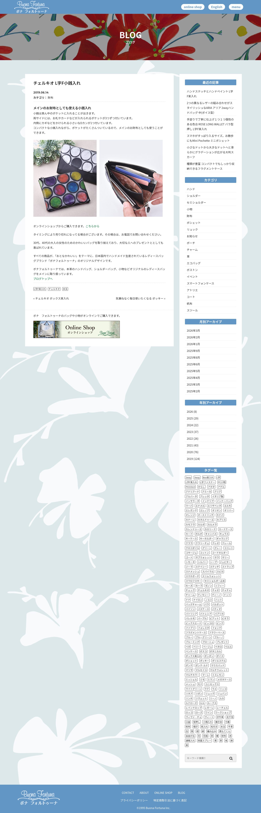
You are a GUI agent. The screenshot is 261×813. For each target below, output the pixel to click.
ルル (202, 703)
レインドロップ (193, 707)
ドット (227, 594)
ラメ (214, 688)
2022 (190, 438)
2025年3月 (193, 384)
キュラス (224, 533)
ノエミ (208, 599)
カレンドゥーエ (193, 529)
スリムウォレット (211, 576)
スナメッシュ (192, 571)
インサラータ (192, 501)
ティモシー (203, 594)
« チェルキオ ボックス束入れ (51, 298)
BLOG (181, 793)
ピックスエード (193, 623)
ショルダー (194, 196)
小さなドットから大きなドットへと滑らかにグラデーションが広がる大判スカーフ (210, 152)
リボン (198, 693)
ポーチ (191, 243)
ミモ (202, 679)
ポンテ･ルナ (201, 665)
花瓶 (205, 735)
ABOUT (144, 793)
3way (197, 477)
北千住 (229, 717)
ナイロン (197, 599)
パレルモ (190, 618)
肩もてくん (224, 731)
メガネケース (224, 679)
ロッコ (189, 712)
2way (188, 477)
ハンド (191, 189)
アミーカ (206, 491)
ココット (228, 548)
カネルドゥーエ (205, 519)
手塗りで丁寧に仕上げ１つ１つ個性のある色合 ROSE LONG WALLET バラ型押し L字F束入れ (210, 124)
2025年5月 (193, 371)
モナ (200, 684)
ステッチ (214, 566)
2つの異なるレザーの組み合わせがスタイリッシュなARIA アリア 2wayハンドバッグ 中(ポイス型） (210, 108)
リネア (189, 693)
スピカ (220, 571)
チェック (190, 590)
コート (191, 297)
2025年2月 (193, 391)
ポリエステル (219, 660)
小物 (189, 209)
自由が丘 (190, 735)
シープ (213, 562)
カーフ (189, 533)
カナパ (220, 515)
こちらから (92, 226)
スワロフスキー (193, 580)
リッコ (223, 688)
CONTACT (128, 793)
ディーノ (216, 594)
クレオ (215, 543)
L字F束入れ (39, 289)
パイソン (190, 609)
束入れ (204, 726)
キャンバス (211, 533)
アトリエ (192, 290)
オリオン (216, 510)
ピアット (214, 618)
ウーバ (189, 505)
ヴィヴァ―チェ (193, 717)
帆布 (189, 303)
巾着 (227, 721)
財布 (50, 97)
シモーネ (190, 562)
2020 (190, 452)
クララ (189, 543)
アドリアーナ (192, 491)
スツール (192, 310)
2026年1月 (193, 344)
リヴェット (201, 698)
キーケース (191, 538)
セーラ (198, 585)
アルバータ (191, 496)
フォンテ (216, 627)
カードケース (225, 529)
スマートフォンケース (200, 283)
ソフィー (219, 585)
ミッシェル (191, 679)
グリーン (206, 548)
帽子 (195, 726)
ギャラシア (222, 538)
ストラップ (227, 566)
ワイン (208, 712)
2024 (190, 425)
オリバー (228, 510)
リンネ (189, 698)
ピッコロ (208, 623)
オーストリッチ (205, 515)
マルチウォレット (219, 670)
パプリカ (219, 613)
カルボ (201, 524)
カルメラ (212, 524)
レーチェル (222, 707)
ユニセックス (212, 684)
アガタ (211, 486)
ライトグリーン (193, 688)
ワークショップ (223, 712)
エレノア (204, 510)
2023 (190, 432)
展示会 (218, 721)
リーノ (213, 698)
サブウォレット (203, 557)
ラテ (206, 688)
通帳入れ (190, 740)
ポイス (220, 656)
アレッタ (204, 496)
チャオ (215, 590)
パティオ (216, 609)
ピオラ (225, 618)
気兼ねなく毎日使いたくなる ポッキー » (140, 298)
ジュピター (225, 562)
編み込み (211, 731)
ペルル (228, 646)
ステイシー (201, 566)
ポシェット (194, 223)
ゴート (189, 557)
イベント (192, 276)
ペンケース (191, 651)
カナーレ (190, 519)
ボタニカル (215, 651)
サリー (225, 557)
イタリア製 (217, 496)
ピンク (220, 623)
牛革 (230, 726)
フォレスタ (203, 627)
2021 (190, 445)
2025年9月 (193, 351)
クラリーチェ (202, 543)
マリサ (189, 670)
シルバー (202, 562)
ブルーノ (218, 637)
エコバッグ (194, 263)
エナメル (199, 505)
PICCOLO (190, 486)
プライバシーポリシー (134, 800)
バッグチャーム (193, 604)
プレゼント (222, 641)
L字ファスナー (207, 482)
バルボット (217, 604)
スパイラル (207, 571)
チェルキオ (54, 289)
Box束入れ (208, 477)
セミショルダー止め (214, 580)
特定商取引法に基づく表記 (170, 800)
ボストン (192, 270)
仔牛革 (220, 717)
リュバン (222, 693)
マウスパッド (218, 665)
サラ (216, 557)
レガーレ (208, 707)
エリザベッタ (214, 505)
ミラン (211, 679)
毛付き (214, 726)
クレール (226, 543)
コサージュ (191, 552)
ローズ (198, 712)
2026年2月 (193, 337)
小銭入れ (207, 721)
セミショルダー (196, 202)
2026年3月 (193, 330)
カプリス (221, 519)
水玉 (65, 289)
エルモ (227, 505)
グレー (217, 548)
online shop (193, 6)
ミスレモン (217, 674)
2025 (190, 418)
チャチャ (226, 590)
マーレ (205, 674)
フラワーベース (217, 632)
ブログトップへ (43, 279)
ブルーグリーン (203, 637)
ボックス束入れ (193, 656)
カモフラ (190, 524)
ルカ (222, 698)
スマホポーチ (192, 576)
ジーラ (189, 566)
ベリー (196, 646)
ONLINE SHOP (163, 793)
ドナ (188, 599)
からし (201, 486)
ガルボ (198, 533)
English (216, 6)
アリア (217, 491)
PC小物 (222, 482)
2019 (190, 459)
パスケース (203, 609)
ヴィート (208, 717)
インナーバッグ (224, 501)
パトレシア (205, 613)
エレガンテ (191, 510)
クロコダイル (192, 548)
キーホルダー (206, 538)
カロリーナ (210, 529)
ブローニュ (207, 641)
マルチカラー (192, 674)
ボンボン (208, 656)
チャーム (192, 249)
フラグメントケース (196, 632)
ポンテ (189, 665)
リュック (192, 229)
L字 (218, 477)
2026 (190, 411)
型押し (196, 721)
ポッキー (204, 660)
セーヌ (189, 585)
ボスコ (203, 651)
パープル (202, 618)
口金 (188, 721)
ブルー (189, 637)
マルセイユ (201, 670)
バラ (206, 604)
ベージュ (207, 646)
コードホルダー (220, 552)
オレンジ (190, 515)
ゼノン (208, 585)
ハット (218, 599)
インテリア (207, 501)
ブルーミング (192, 641)
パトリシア (191, 613)
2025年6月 (193, 364)
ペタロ (218, 646)
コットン (204, 552)
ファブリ (190, 627)
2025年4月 (193, 378)
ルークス (212, 703)
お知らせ (192, 236)
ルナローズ (191, 703)
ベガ (188, 646)
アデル (221, 486)
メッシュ (190, 684)
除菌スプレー (204, 740)
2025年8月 (193, 357)
